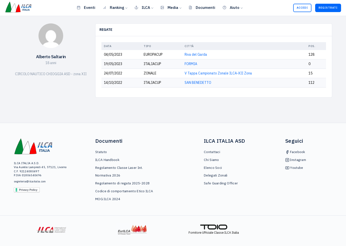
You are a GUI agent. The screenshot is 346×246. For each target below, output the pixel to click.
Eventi (86, 7)
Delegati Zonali (216, 175)
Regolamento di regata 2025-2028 (122, 183)
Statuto (101, 152)
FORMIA (191, 64)
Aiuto (231, 7)
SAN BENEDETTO (198, 82)
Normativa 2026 (107, 175)
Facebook (295, 152)
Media (169, 7)
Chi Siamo (211, 160)
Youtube (294, 167)
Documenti (202, 7)
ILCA (142, 7)
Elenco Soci (213, 167)
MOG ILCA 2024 (107, 199)
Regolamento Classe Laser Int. (119, 167)
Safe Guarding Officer (221, 183)
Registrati (328, 7)
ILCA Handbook (107, 160)
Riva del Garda (196, 54)
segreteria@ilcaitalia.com (30, 181)
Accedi (302, 7)
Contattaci (212, 152)
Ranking (113, 7)
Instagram (295, 160)
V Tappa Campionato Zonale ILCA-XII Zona (218, 73)
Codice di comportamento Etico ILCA (124, 191)
